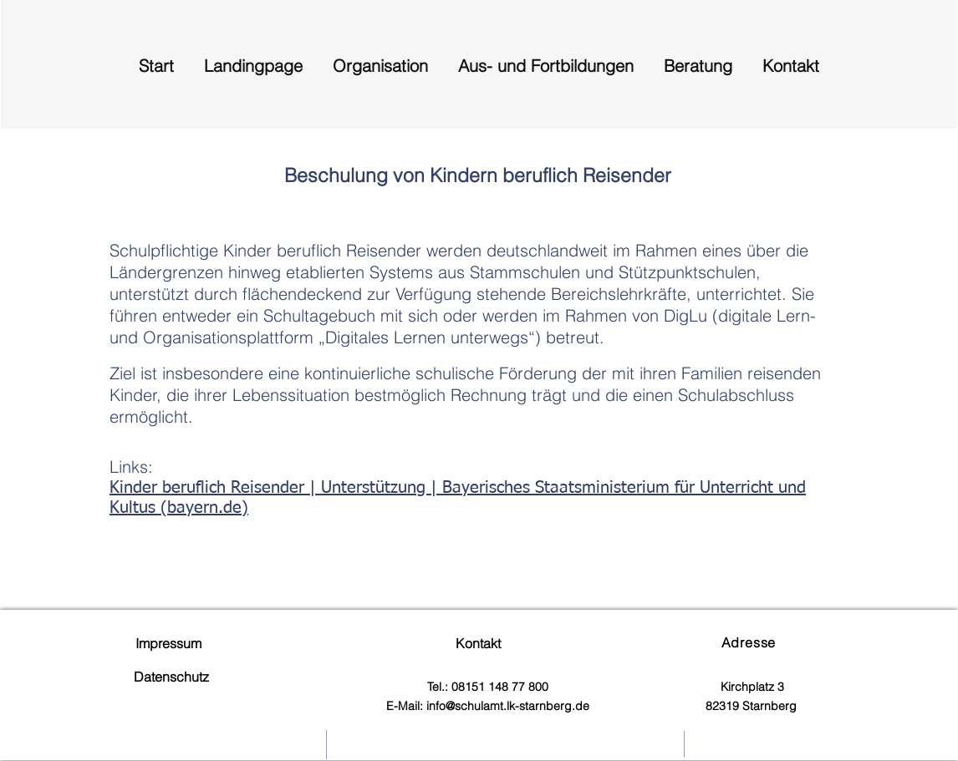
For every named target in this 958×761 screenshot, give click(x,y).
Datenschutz (171, 676)
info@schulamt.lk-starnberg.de (507, 705)
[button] (380, 58)
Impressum (165, 643)
